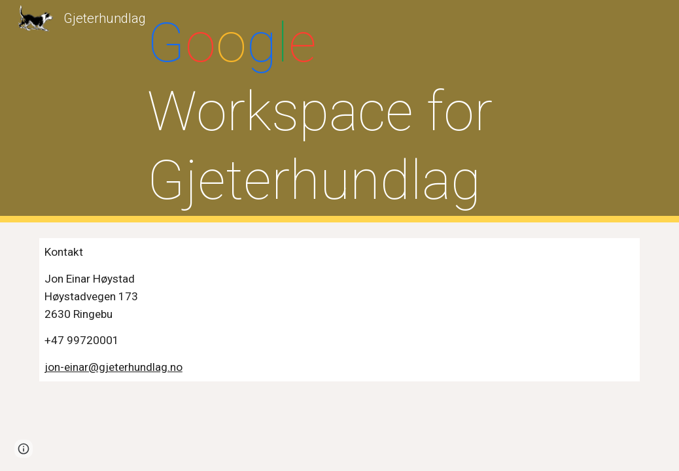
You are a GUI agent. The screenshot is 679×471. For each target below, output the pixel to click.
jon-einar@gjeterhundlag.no (113, 367)
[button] (23, 449)
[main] (339, 111)
